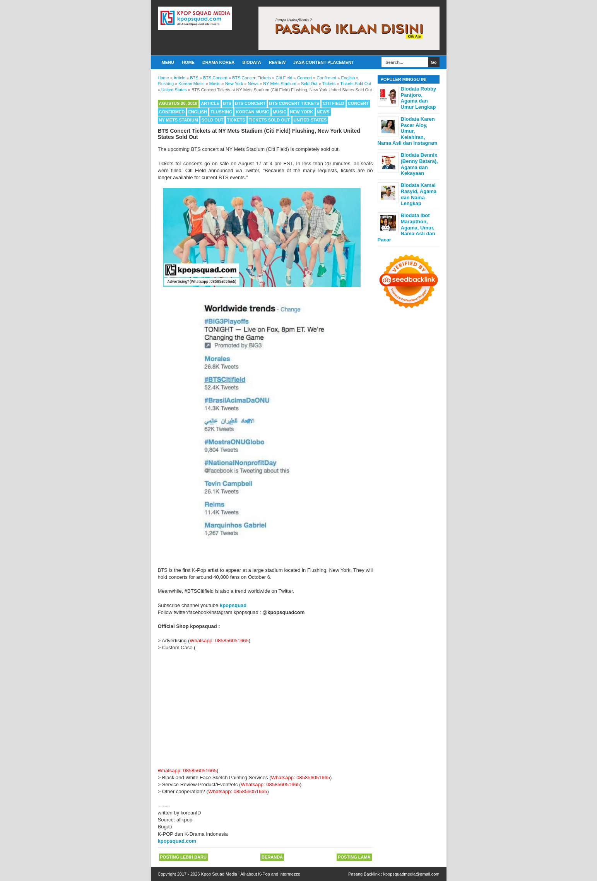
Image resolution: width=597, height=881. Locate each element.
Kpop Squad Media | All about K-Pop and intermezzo (250, 874)
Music (279, 111)
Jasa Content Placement (323, 62)
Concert (358, 103)
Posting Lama (354, 857)
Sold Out (213, 120)
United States (310, 120)
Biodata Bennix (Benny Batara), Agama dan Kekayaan (419, 164)
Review (277, 62)
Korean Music (252, 111)
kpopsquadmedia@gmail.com (411, 874)
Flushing (221, 111)
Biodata (251, 62)
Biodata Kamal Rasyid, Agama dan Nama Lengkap (419, 194)
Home (188, 62)
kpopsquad (233, 605)
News (323, 111)
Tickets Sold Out (269, 120)
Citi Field (333, 103)
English (197, 111)
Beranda (272, 857)
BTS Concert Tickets (294, 103)
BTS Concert (250, 103)
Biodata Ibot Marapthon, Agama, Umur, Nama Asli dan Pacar (406, 227)
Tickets (236, 120)
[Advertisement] (265, 709)
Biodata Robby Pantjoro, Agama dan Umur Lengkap (418, 98)
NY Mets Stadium (178, 120)
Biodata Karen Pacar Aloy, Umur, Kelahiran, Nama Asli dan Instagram (408, 131)
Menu (168, 62)
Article (210, 103)
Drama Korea (218, 62)
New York (301, 111)
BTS (227, 103)
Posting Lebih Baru (183, 857)
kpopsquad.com (177, 841)
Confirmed (172, 111)
